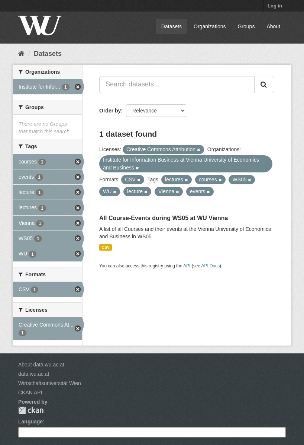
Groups (246, 26)
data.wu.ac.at (33, 374)
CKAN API (30, 392)
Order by (110, 111)
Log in (275, 6)
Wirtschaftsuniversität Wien (49, 383)
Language (30, 422)
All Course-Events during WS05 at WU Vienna (163, 218)
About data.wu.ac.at (41, 365)
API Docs (210, 265)
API (186, 265)
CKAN (30, 410)
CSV (105, 247)
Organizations (210, 26)
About (273, 26)
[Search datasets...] (177, 84)
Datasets (171, 26)
